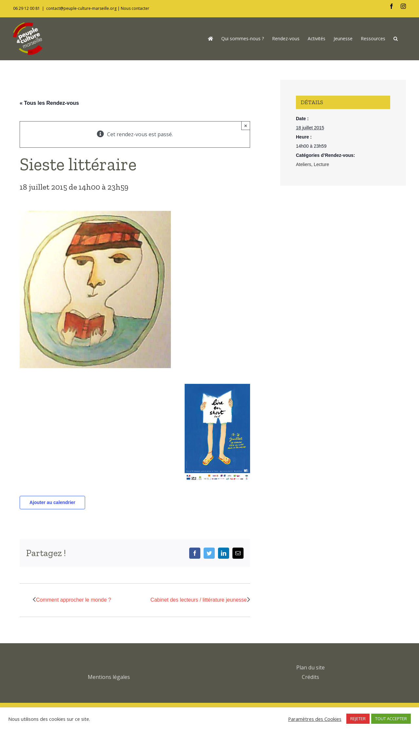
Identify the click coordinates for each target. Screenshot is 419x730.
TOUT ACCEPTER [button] (391, 718)
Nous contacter (135, 8)
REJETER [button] (358, 718)
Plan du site (310, 667)
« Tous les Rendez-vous (49, 103)
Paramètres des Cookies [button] (314, 719)
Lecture (321, 164)
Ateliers (303, 164)
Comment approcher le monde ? (73, 600)
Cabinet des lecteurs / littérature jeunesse (199, 600)
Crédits (310, 677)
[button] (395, 38)
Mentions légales (109, 677)
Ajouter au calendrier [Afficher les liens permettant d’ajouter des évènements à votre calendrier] (52, 502)
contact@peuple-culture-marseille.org (81, 8)
